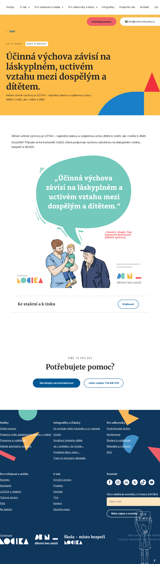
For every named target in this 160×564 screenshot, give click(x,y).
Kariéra (57, 503)
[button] (24, 7)
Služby (10, 7)
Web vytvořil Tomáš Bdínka (144, 535)
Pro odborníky (116, 422)
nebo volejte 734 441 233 (104, 383)
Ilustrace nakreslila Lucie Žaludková (139, 539)
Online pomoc (8, 428)
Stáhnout (128, 304)
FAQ (2, 503)
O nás (57, 473)
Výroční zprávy (62, 479)
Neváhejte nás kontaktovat (56, 383)
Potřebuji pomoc (102, 21)
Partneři (58, 491)
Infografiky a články (66, 422)
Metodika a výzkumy (119, 446)
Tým (55, 497)
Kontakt (144, 7)
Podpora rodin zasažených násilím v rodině (25, 434)
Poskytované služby (118, 428)
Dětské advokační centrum (15, 446)
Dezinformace (61, 509)
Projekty (58, 485)
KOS (109, 452)
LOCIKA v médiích (10, 491)
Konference (113, 434)
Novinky (5, 479)
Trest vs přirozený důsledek (69, 458)
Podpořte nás (127, 7)
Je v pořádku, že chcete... (68, 446)
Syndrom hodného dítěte (67, 440)
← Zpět (10, 31)
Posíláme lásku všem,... (66, 452)
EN (156, 7)
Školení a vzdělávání (119, 440)
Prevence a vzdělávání (13, 440)
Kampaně (5, 485)
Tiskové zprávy (9, 497)
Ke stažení (6, 509)
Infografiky (108, 7)
